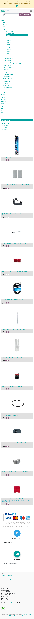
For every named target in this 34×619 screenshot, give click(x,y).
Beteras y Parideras (7, 78)
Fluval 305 (8, 47)
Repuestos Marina (9, 58)
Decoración (6, 69)
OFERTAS (3, 20)
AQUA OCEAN (5, 125)
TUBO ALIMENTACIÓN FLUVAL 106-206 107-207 (13, 329)
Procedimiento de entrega (7, 579)
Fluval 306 (8, 37)
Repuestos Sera (8, 60)
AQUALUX (4, 129)
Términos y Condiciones (6, 575)
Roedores (4, 99)
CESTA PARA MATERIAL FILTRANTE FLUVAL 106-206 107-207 (16, 471)
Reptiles (4, 97)
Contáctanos (6, 608)
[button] (26, 14)
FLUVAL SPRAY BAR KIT (7, 157)
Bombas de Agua (8, 87)
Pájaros (4, 101)
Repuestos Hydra (8, 56)
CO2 (4, 26)
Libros (4, 92)
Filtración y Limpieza (8, 74)
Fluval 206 (8, 35)
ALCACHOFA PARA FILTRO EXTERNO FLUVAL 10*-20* (14, 357)
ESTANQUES (7, 81)
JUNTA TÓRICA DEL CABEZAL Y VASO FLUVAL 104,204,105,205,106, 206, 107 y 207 (13, 414)
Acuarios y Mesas (8, 67)
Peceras (5, 24)
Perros (3, 94)
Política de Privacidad (14, 615)
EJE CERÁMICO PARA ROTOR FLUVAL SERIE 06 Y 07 (14, 243)
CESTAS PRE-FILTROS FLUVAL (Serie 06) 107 (12, 498)
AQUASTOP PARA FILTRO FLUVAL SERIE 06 (12, 386)
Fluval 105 (8, 40)
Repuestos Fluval (10, 33)
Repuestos (6, 29)
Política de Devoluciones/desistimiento (10, 577)
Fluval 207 (8, 46)
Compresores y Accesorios (10, 62)
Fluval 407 (8, 53)
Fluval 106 (8, 55)
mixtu (2, 110)
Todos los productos (5, 19)
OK (17, 6)
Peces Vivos (5, 106)
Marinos (6, 83)
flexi (2, 108)
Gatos (3, 96)
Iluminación (5, 80)
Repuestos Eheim (9, 31)
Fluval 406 (8, 38)
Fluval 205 (8, 44)
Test (4, 90)
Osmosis (5, 89)
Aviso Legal (22, 615)
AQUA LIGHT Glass (6, 122)
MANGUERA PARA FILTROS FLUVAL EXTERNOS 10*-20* (15, 299)
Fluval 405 (8, 51)
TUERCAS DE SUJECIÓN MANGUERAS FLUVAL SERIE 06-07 (16, 271)
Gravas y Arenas (7, 76)
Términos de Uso (28, 614)
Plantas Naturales (6, 105)
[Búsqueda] (20, 14)
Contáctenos (4, 587)
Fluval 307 (8, 49)
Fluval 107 (8, 42)
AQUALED (4, 127)
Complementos (7, 28)
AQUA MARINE (5, 123)
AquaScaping (7, 72)
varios (2, 112)
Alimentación (7, 71)
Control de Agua (7, 65)
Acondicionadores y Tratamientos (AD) (12, 63)
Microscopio (6, 85)
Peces (4, 22)
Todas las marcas (6, 120)
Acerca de (11, 602)
